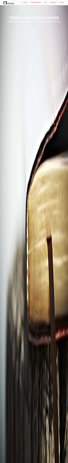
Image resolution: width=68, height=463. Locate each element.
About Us (25, 2)
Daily (45, 2)
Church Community (36, 2)
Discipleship (53, 2)
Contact (61, 2)
